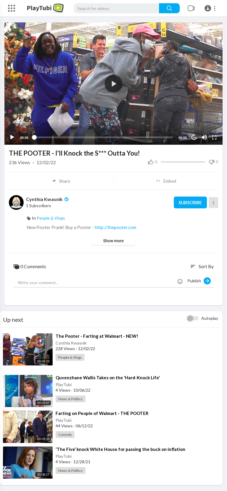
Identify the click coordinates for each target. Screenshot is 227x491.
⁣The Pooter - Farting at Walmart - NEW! (97, 336)
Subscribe (190, 202)
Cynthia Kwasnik (48, 199)
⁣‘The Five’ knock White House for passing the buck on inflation (120, 449)
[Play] (12, 137)
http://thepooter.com (115, 227)
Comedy (65, 434)
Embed (166, 181)
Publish (199, 280)
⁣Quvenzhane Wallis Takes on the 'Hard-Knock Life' (108, 377)
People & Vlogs (51, 217)
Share (61, 181)
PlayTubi (64, 384)
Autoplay (209, 318)
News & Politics (70, 399)
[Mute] (204, 137)
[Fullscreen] (214, 137)
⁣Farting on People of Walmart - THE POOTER (102, 413)
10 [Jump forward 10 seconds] (194, 137)
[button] (211, 8)
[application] (113, 83)
